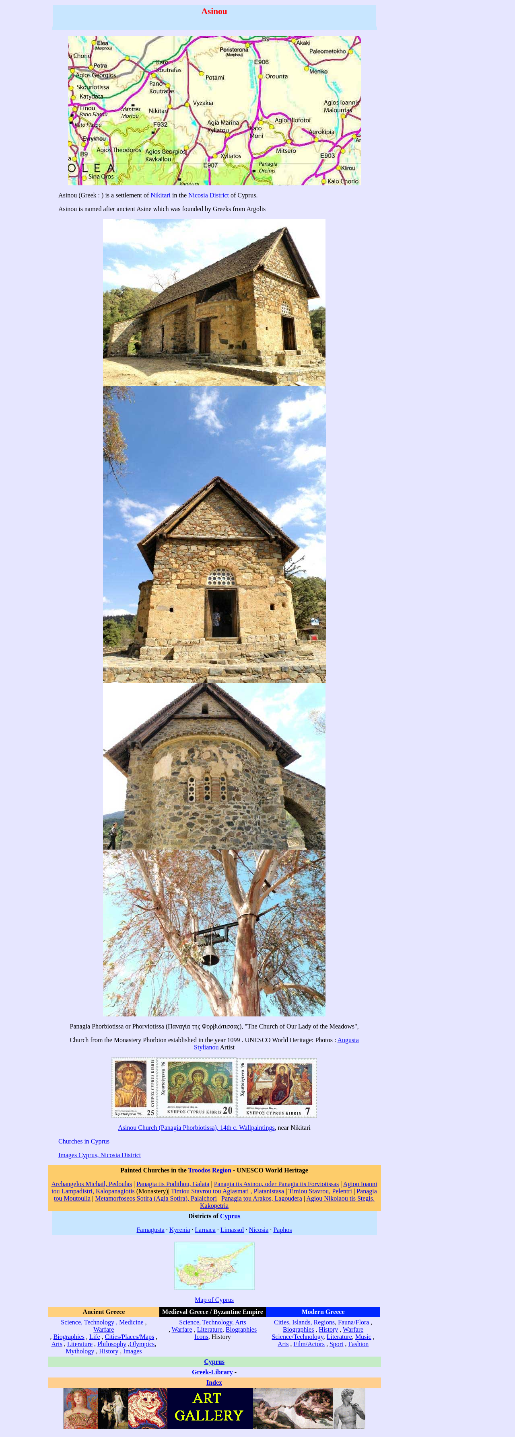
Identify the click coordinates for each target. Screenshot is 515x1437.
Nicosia (258, 1229)
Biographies (69, 1336)
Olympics (142, 1344)
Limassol (232, 1229)
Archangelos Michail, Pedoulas (92, 1183)
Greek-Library (212, 1372)
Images (132, 1351)
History (108, 1351)
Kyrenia (179, 1229)
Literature (80, 1344)
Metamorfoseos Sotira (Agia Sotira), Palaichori (156, 1198)
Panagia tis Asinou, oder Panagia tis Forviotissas (276, 1183)
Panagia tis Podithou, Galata (172, 1183)
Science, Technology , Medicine (102, 1322)
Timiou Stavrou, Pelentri (320, 1191)
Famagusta (150, 1229)
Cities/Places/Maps (129, 1336)
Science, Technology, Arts (212, 1322)
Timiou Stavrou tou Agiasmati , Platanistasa (227, 1191)
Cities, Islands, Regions (304, 1322)
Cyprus (230, 1216)
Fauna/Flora (353, 1322)
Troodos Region (209, 1170)
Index (214, 1382)
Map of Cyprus (214, 1299)
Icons (201, 1336)
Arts (56, 1344)
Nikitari (160, 195)
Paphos (282, 1229)
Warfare (103, 1329)
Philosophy (111, 1344)
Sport (337, 1344)
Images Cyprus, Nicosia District (99, 1155)
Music (363, 1336)
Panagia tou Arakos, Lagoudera (261, 1198)
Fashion (358, 1344)
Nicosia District (208, 195)
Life (94, 1336)
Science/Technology (297, 1336)
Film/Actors (309, 1344)
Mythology (80, 1351)
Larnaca (205, 1229)
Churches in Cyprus (83, 1141)
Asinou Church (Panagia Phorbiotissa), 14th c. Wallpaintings (196, 1127)
